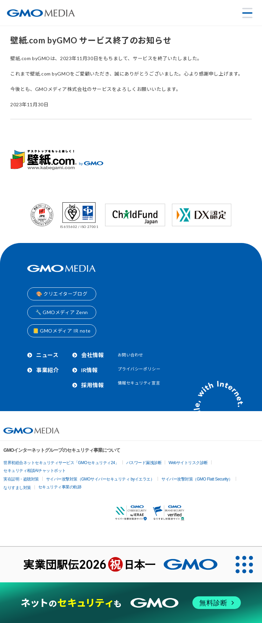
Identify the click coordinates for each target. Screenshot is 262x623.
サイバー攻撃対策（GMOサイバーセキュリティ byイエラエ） (100, 479)
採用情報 (92, 385)
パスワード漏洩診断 (144, 462)
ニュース (47, 355)
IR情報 (89, 370)
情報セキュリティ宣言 (139, 382)
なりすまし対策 (17, 487)
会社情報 (92, 355)
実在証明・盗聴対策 (21, 479)
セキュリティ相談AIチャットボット (34, 470)
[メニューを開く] (247, 13)
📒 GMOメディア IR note (62, 331)
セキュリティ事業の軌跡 (60, 487)
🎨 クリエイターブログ (61, 294)
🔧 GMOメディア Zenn (61, 312)
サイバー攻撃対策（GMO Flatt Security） (196, 479)
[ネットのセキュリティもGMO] (131, 603)
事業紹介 (47, 370)
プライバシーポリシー (139, 368)
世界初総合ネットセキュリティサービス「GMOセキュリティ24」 (61, 462)
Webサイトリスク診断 (188, 462)
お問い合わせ (130, 354)
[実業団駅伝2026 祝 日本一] (113, 564)
